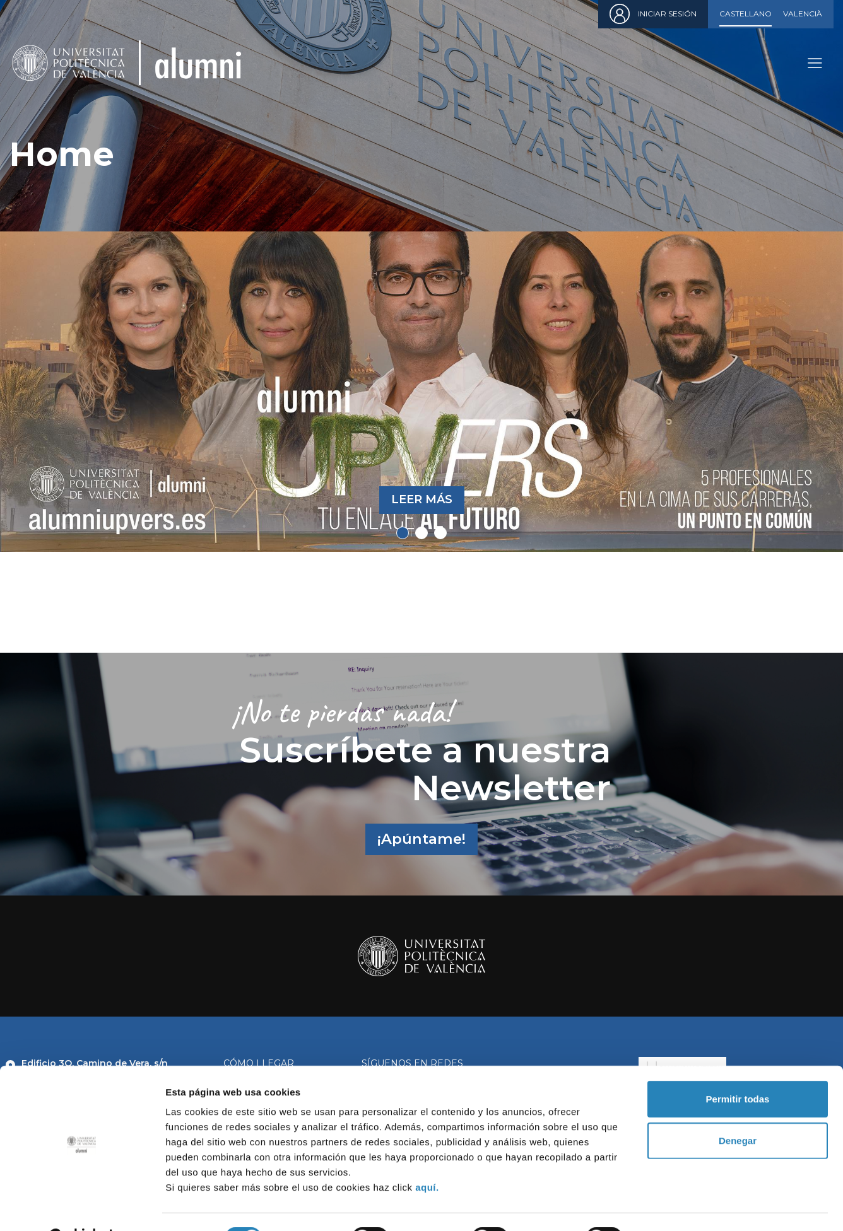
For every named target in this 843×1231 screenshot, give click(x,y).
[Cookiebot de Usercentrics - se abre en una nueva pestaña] (82, 1206)
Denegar (738, 1108)
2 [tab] (421, 533)
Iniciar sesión (667, 13)
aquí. (427, 1155)
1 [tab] (402, 533)
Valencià (802, 13)
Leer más (421, 499)
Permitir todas (738, 1066)
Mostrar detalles (683, 1206)
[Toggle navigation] (815, 63)
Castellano (745, 13)
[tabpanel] (421, 391)
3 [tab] (440, 533)
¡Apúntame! (421, 839)
